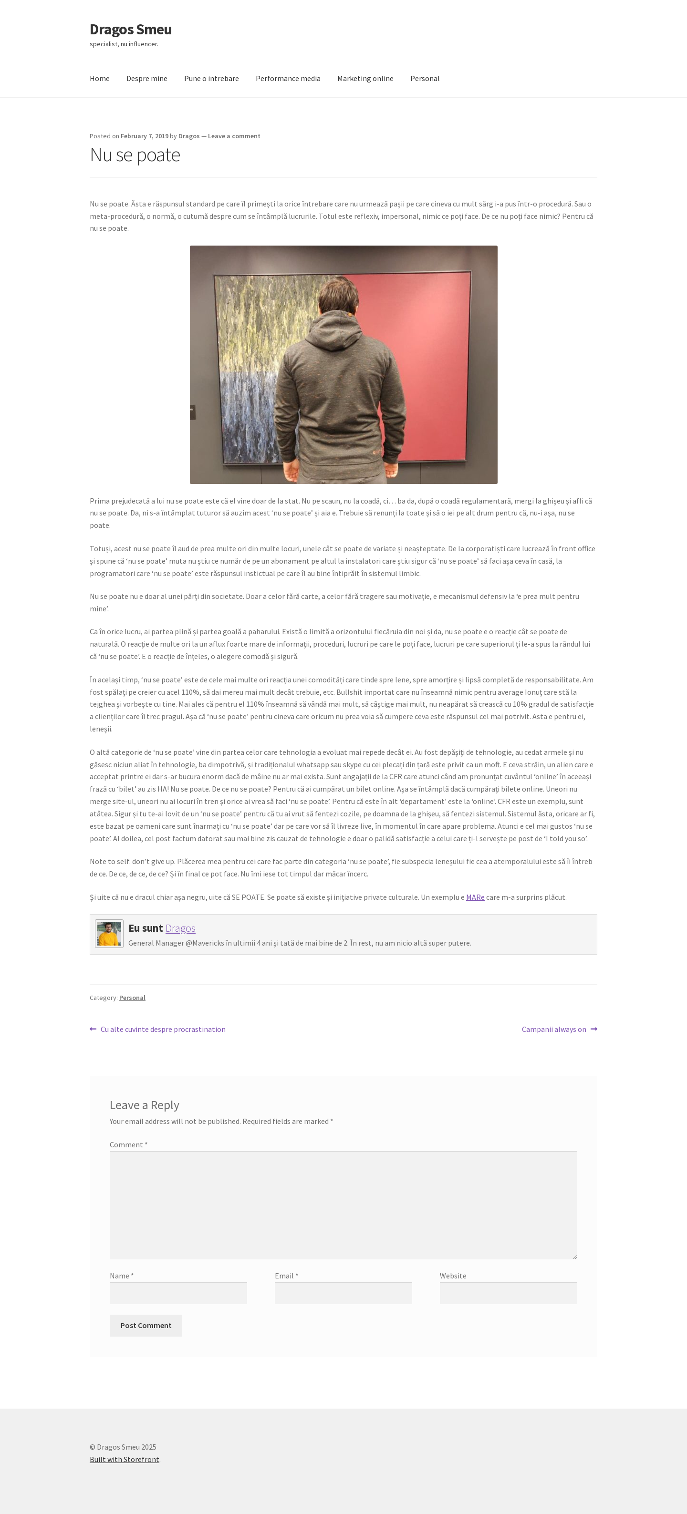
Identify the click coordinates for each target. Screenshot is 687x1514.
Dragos (189, 136)
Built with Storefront (124, 1459)
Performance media (288, 78)
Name (122, 1275)
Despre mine (146, 78)
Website (453, 1275)
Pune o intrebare (211, 78)
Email (287, 1275)
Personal (425, 78)
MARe (475, 897)
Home (100, 78)
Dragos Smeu (131, 29)
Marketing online (365, 78)
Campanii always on (554, 1029)
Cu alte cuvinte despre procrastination (163, 1029)
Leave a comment (234, 136)
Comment (129, 1144)
